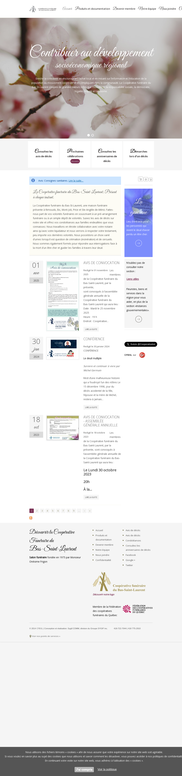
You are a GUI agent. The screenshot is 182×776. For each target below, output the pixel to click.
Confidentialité (103, 560)
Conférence (94, 339)
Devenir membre (124, 9)
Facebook (131, 555)
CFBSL (40, 628)
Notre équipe (147, 9)
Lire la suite (91, 329)
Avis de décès (133, 530)
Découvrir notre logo (103, 594)
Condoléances (133, 540)
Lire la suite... (76, 180)
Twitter (129, 565)
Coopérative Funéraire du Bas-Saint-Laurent (43, 9)
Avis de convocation (101, 262)
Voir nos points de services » (46, 636)
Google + (130, 560)
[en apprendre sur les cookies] (107, 769)
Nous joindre (167, 9)
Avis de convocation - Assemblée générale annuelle (101, 421)
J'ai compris (84, 769)
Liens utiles (133, 279)
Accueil (67, 9)
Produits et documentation (92, 9)
